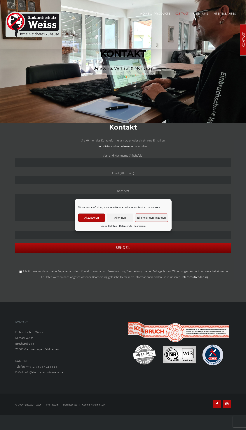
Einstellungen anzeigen (151, 217)
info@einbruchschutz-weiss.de (117, 146)
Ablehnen (120, 217)
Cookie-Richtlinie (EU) (93, 404)
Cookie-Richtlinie (108, 225)
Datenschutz (125, 225)
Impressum (140, 225)
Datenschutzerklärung (194, 277)
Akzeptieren (91, 217)
